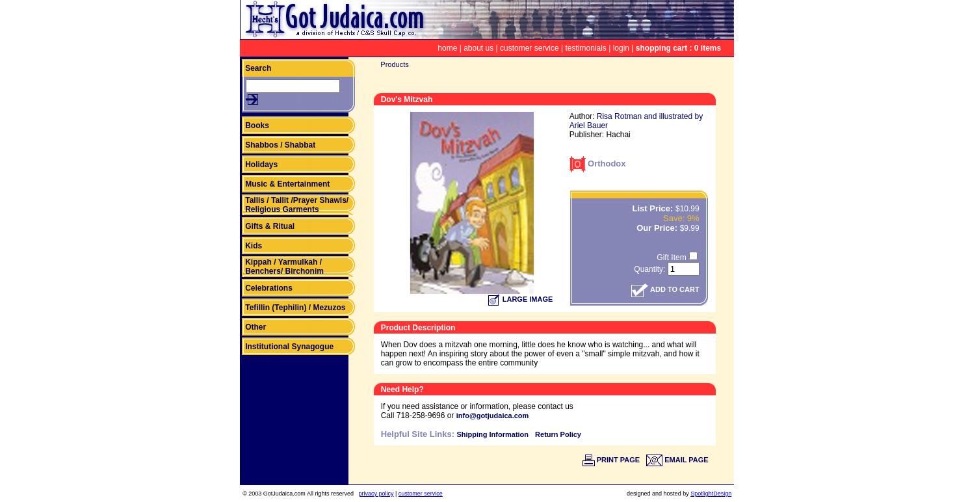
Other (255, 327)
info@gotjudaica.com (492, 415)
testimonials (586, 48)
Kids (253, 245)
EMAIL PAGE (677, 460)
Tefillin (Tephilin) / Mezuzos (295, 307)
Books (257, 125)
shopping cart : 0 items (678, 48)
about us (478, 48)
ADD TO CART (665, 289)
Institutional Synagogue (289, 346)
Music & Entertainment (287, 184)
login (621, 48)
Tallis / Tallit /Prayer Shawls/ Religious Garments (296, 205)
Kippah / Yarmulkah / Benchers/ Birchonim (284, 267)
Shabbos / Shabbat (280, 145)
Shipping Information (492, 434)
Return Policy (558, 434)
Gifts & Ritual (269, 226)
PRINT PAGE (611, 460)
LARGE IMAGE (520, 299)
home (447, 48)
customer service (529, 48)
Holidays (261, 164)
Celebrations (269, 288)
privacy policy (375, 493)
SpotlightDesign (710, 493)
